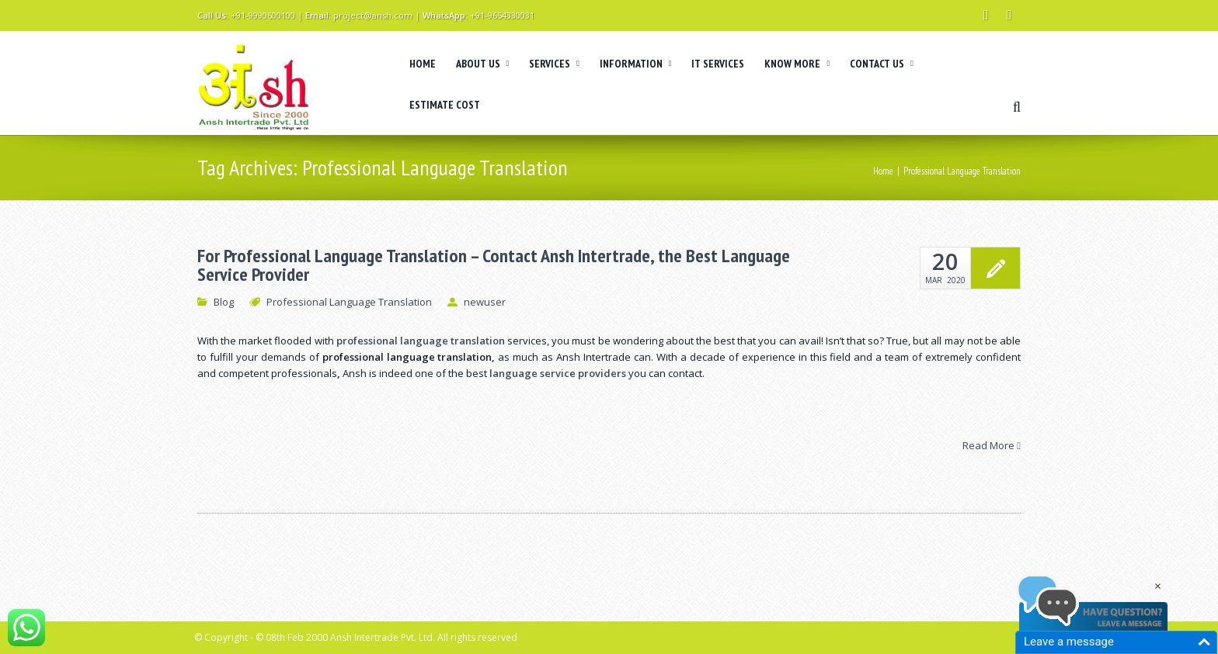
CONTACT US (882, 64)
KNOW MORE (797, 64)
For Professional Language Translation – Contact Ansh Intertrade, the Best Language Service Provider (493, 265)
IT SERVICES (717, 64)
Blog (224, 302)
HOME (422, 64)
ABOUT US (483, 64)
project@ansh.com (372, 15)
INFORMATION (636, 64)
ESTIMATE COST (444, 105)
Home (883, 171)
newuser (485, 302)
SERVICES (554, 64)
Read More (991, 444)
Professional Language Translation (349, 302)
